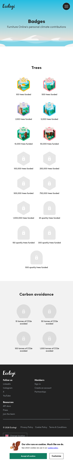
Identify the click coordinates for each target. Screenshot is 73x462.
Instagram (7, 388)
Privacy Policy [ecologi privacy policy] (27, 427)
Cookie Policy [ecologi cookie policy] (41, 427)
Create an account (43, 388)
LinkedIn (7, 384)
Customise (56, 455)
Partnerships (40, 391)
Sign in (38, 384)
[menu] (66, 6)
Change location (15, 435)
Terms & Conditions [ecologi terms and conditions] (58, 427)
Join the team (9, 414)
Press (5, 410)
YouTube (7, 395)
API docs (7, 406)
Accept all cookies (28, 456)
